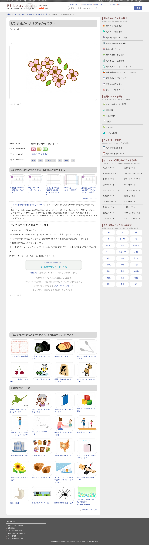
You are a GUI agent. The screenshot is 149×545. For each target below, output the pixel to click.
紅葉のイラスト (109, 218)
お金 (122, 245)
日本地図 (109, 110)
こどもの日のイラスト (132, 190)
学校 (109, 271)
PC (136, 239)
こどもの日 (112, 4)
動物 (109, 258)
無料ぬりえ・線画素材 (115, 61)
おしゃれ (108, 245)
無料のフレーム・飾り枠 (116, 43)
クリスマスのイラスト (132, 218)
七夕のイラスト (129, 202)
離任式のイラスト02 (84, 432)
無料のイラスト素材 (40, 154)
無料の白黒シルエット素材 (117, 38)
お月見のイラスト (130, 207)
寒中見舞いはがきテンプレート (118, 78)
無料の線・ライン (113, 49)
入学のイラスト (129, 185)
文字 (122, 271)
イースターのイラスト (111, 190)
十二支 (136, 258)
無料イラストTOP (13, 14)
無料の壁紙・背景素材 (115, 55)
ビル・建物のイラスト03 (18, 455)
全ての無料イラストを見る (135, 1)
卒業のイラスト (109, 185)
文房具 (136, 271)
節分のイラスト (129, 168)
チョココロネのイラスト (41, 477)
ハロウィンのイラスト (132, 213)
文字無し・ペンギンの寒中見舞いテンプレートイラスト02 (63, 480)
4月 (23, 14)
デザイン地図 (111, 133)
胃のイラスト (14, 503)
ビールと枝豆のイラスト (41, 379)
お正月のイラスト (109, 168)
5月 (26, 14)
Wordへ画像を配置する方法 (17, 533)
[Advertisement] (53, 35)
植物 (42, 14)
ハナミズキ (33, 14)
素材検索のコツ (120, 1)
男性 (122, 284)
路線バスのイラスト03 (40, 503)
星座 (122, 278)
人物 (136, 252)
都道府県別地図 (87, 4)
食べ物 (122, 239)
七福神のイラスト (38, 455)
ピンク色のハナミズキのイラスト (53, 262)
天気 (109, 265)
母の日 (120, 4)
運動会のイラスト (109, 213)
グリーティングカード (115, 90)
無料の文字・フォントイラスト (118, 67)
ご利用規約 (33, 273)
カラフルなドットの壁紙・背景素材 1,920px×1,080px (85, 502)
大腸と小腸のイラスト (62, 455)
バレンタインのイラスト (133, 173)
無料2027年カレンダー (115, 154)
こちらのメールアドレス (63, 286)
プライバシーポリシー (15, 530)
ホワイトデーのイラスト (133, 179)
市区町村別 (110, 116)
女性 (122, 265)
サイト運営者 (12, 536)
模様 (109, 284)
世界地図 (109, 127)
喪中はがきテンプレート (116, 84)
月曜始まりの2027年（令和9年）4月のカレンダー (17, 190)
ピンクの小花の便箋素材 (18, 356)
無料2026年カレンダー (115, 148)
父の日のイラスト (109, 202)
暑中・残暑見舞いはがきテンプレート (121, 72)
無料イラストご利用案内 (106, 1)
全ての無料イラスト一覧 (16, 538)
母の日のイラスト (109, 196)
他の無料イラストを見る (90, 198)
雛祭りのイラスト (109, 179)
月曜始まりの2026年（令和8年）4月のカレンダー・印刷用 (88, 190)
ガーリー (136, 245)
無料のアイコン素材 (114, 32)
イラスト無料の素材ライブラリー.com (27, 205)
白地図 (96, 4)
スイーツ (108, 252)
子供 (136, 265)
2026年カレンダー (74, 4)
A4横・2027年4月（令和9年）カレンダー (34, 190)
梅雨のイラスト (129, 196)
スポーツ (122, 252)
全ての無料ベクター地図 (116, 104)
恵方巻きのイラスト (110, 173)
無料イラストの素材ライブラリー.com (73, 541)
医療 (122, 258)
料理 (109, 278)
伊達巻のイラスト (61, 356)
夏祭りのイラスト (109, 207)
